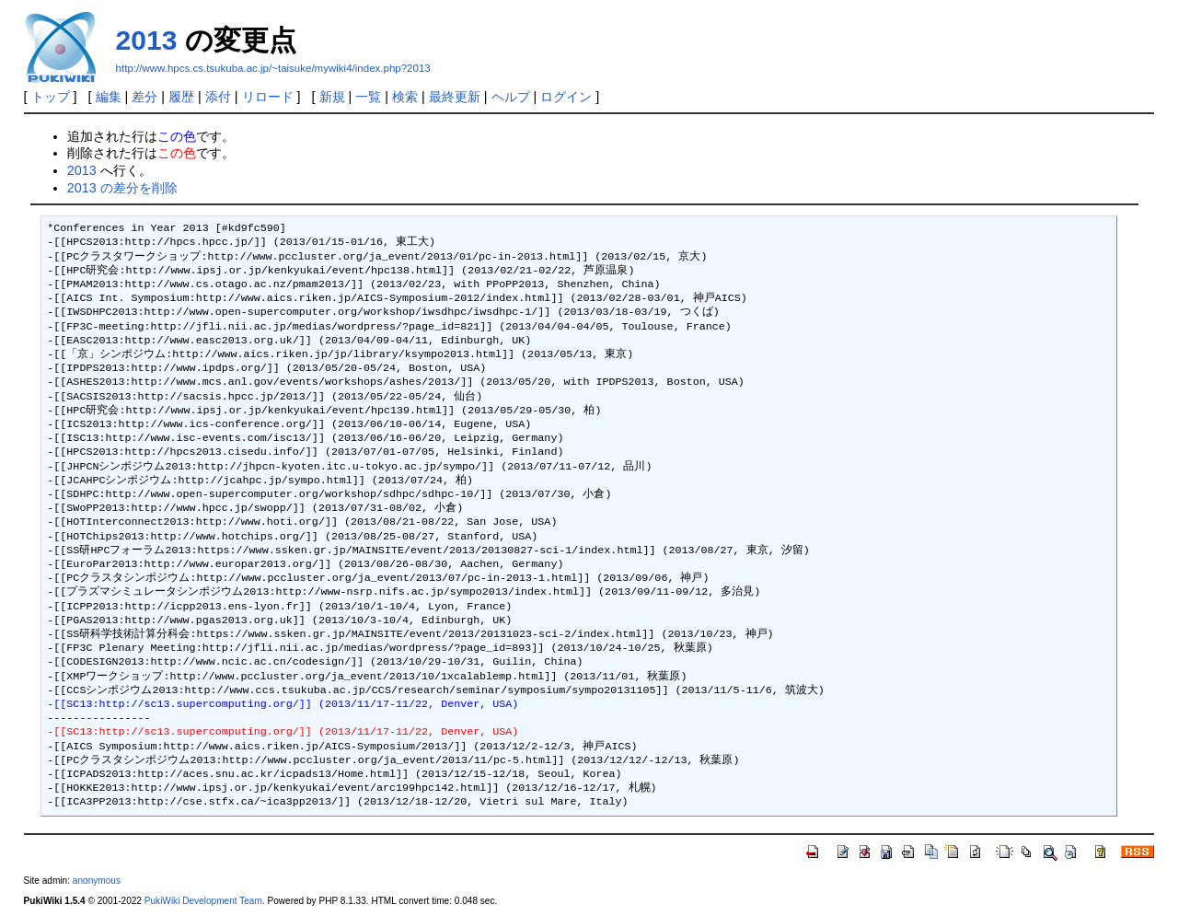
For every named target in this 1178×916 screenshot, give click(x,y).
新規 (332, 96)
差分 (144, 96)
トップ (50, 96)
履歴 (181, 96)
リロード (268, 96)
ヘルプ (510, 96)
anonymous (97, 880)
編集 (108, 96)
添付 (218, 96)
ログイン (566, 96)
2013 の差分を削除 (122, 187)
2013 (147, 40)
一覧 (368, 96)
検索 (405, 96)
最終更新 (454, 96)
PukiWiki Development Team (203, 901)
